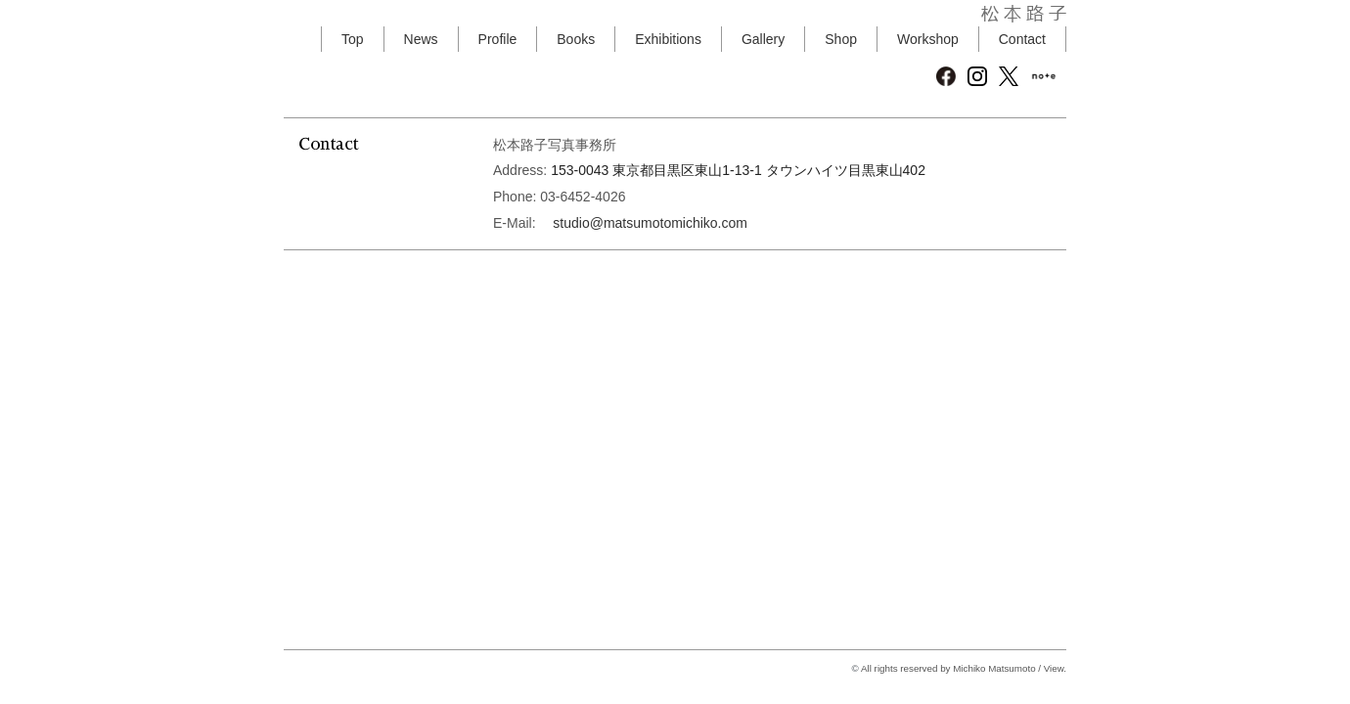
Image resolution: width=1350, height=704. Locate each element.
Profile (498, 39)
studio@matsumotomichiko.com (650, 223)
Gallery (763, 39)
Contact (1022, 39)
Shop (841, 39)
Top (352, 39)
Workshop (928, 39)
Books (576, 39)
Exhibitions (668, 39)
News (421, 39)
